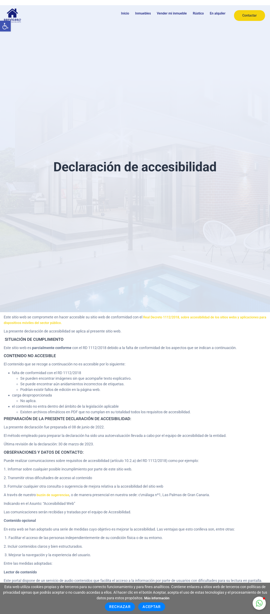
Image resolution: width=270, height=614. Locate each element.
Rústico (198, 13)
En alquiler (218, 13)
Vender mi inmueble (172, 13)
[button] (5, 26)
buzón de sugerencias (53, 495)
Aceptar (152, 606)
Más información (156, 598)
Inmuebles (143, 13)
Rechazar (120, 606)
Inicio (125, 13)
